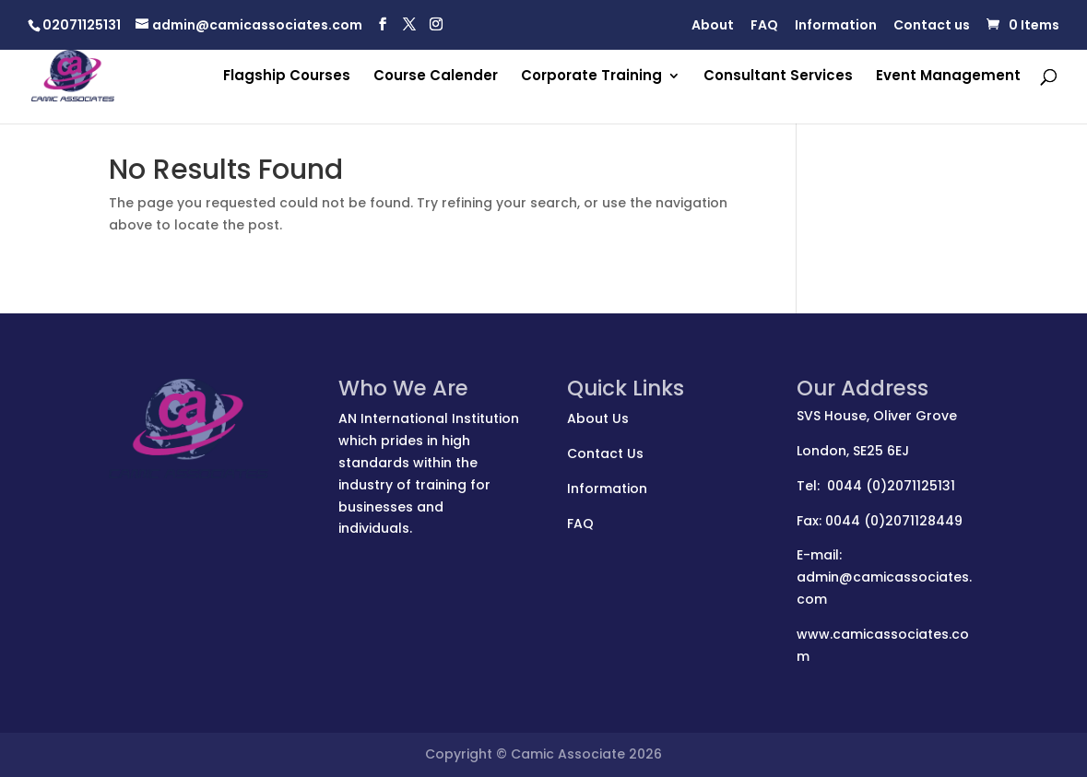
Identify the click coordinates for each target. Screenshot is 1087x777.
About (712, 26)
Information (836, 26)
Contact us (931, 26)
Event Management (948, 77)
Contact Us (605, 453)
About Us (598, 418)
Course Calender (435, 77)
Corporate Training (591, 77)
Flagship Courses (286, 77)
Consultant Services (778, 77)
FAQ (764, 26)
